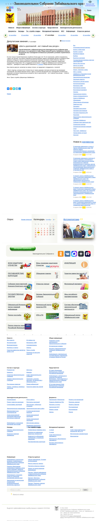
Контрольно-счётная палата (81, 81)
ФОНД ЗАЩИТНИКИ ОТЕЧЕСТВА (15, 264)
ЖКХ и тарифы (77, 72)
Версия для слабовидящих (90, 4)
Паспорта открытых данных (36, 466)
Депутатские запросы (32, 423)
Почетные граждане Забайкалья (13, 434)
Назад (9, 94)
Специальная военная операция (82, 126)
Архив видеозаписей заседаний (32, 415)
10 (38, 230)
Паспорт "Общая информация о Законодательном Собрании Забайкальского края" (37, 474)
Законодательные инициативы (16, 408)
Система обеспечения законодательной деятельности (72, 307)
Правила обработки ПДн (56, 402)
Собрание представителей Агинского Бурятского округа (18, 285)
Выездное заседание (79, 58)
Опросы (28, 347)
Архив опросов (26, 219)
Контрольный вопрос (79, 83)
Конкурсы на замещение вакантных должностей (35, 433)
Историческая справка (56, 346)
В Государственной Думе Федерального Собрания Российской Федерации (56, 385)
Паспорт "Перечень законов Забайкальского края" (36, 484)
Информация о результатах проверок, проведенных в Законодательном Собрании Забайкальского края (15, 462)
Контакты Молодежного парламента (56, 443)
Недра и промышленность (80, 96)
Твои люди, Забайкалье (79, 130)
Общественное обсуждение (80, 102)
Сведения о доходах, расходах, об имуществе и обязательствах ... (34, 380)
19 (44, 232)
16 (35, 232)
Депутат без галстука (79, 63)
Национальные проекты (79, 94)
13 (47, 230)
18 (41, 232)
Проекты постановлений (76, 399)
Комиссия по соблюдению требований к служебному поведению (36, 438)
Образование (77, 100)
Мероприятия (74, 436)
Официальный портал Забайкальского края (72, 316)
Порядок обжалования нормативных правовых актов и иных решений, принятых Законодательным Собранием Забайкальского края (16, 469)
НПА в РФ (39, 315)
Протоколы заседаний (33, 402)
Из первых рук (30, 340)
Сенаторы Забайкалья (79, 120)
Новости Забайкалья (79, 98)
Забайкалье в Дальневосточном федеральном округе (82, 74)
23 (35, 234)
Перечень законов (74, 402)
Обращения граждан (43, 273)
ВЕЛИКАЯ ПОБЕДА (78, 53)
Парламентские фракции (80, 110)
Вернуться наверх (18, 494)
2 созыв (51, 432)
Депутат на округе (78, 65)
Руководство (10, 370)
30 (35, 236)
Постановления (73, 407)
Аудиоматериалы (31, 345)
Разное (71, 412)
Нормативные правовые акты (37, 430)
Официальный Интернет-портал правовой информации (17, 307)
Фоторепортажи (71, 219)
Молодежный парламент (80, 90)
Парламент (76, 106)
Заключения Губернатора (56, 399)
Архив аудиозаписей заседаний (32, 419)
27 (47, 234)
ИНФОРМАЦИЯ (70, 263)
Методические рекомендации (79, 434)
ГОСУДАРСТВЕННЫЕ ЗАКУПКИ (16, 295)
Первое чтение (53, 409)
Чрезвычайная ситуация (80, 133)
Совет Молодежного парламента (55, 435)
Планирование (11, 399)
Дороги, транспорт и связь (80, 69)
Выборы (75, 56)
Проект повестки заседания (15, 402)
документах (88, 142)
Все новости (10, 340)
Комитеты (10, 372)
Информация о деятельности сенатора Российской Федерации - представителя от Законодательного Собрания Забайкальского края (58, 379)
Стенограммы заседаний (14, 404)
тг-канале (40, 64)
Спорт (75, 128)
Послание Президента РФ (80, 112)
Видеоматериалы (12, 345)
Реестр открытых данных (35, 463)
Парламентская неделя (79, 108)
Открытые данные (42, 284)
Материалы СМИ (78, 85)
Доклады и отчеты (54, 404)
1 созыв (51, 430)
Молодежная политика (79, 87)
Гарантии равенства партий (74, 273)
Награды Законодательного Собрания (46, 295)
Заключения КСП (54, 407)
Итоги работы (30, 399)
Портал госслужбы (14, 315)
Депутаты (29, 370)
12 (44, 230)
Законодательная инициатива (81, 77)
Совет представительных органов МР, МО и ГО (77, 430)
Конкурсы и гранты (12, 347)
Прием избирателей (32, 384)
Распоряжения (73, 409)
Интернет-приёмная (22, 248)
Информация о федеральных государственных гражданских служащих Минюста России (58, 355)
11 (41, 230)
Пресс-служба (30, 350)
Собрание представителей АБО (82, 122)
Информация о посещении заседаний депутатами (15, 423)
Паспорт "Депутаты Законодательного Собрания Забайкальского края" (36, 479)
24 (38, 234)
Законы (51, 412)
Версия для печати (66, 40)
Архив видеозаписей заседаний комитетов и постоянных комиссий (14, 416)
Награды (75, 92)
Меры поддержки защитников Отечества (46, 264)
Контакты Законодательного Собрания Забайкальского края (57, 350)
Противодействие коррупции (36, 441)
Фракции (29, 372)
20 (47, 232)
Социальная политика (79, 124)
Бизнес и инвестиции (79, 49)
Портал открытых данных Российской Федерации (17, 327)
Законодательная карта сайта (35, 408)
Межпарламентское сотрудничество (13, 411)
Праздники (76, 115)
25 (41, 234)
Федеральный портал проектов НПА (44, 306)
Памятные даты (77, 104)
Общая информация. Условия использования (37, 460)
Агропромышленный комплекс (81, 47)
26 (44, 234)
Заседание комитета (79, 79)
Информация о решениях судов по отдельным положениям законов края (14, 476)
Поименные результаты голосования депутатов (33, 426)
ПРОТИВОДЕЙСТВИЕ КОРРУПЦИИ (16, 275)
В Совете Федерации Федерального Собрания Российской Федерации (56, 372)
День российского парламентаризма (70, 295)
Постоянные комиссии (13, 384)
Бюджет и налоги (78, 51)
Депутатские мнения (79, 67)
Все (74, 45)
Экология (75, 135)
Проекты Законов (74, 404)
